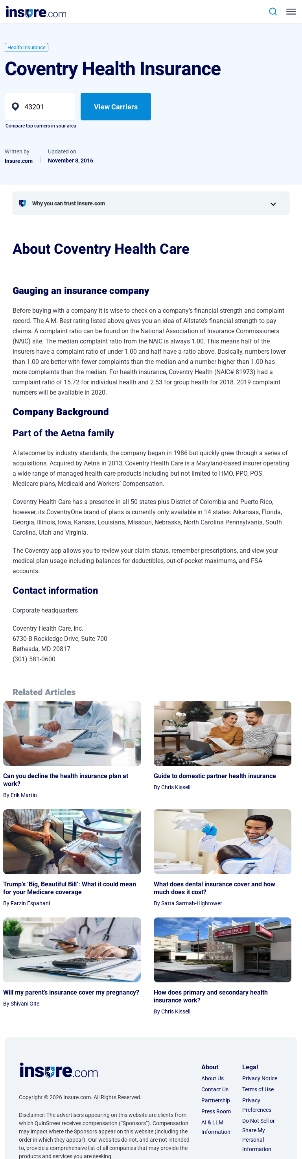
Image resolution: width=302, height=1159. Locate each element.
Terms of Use (258, 1008)
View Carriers (116, 107)
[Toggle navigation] (289, 11)
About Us (212, 997)
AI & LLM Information (215, 1046)
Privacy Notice (259, 997)
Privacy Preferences (256, 1024)
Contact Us (214, 1008)
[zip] (40, 106)
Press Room (216, 1030)
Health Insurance (26, 47)
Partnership (215, 1019)
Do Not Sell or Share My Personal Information (258, 1054)
